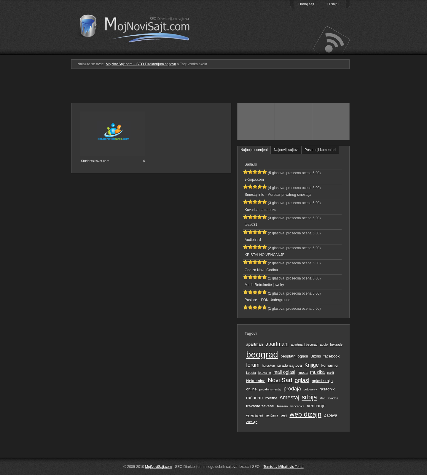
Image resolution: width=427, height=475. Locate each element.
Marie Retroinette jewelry (264, 285)
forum (252, 365)
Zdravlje (251, 422)
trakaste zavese (260, 406)
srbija (309, 397)
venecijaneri (254, 415)
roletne (271, 398)
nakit (330, 372)
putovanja (310, 389)
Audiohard (253, 240)
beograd (262, 354)
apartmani (277, 344)
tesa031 (251, 225)
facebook (332, 356)
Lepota (251, 372)
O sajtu (333, 4)
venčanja (271, 415)
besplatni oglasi (294, 356)
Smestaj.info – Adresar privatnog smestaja (278, 195)
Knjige (311, 365)
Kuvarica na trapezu (260, 210)
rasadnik (327, 389)
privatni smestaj (270, 389)
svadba (333, 398)
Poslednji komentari (320, 150)
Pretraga (293, 50)
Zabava (330, 415)
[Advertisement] (213, 88)
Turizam (282, 406)
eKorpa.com (254, 179)
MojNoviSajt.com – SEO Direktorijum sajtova (138, 26)
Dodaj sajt (306, 4)
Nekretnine (255, 381)
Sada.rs (251, 164)
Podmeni (256, 50)
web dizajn (305, 414)
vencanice (297, 406)
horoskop (268, 365)
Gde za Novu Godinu (261, 270)
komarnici (329, 365)
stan (323, 398)
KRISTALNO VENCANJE (264, 255)
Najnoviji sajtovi (286, 150)
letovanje (264, 372)
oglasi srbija (322, 381)
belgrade (336, 344)
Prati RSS (331, 39)
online (251, 389)
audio (324, 344)
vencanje (316, 405)
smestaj (289, 397)
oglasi (302, 380)
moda (303, 372)
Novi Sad (280, 380)
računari (254, 397)
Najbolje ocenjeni (253, 150)
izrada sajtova (289, 365)
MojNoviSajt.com (158, 467)
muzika (317, 372)
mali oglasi (284, 372)
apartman (254, 344)
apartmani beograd (304, 344)
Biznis (315, 356)
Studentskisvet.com (95, 161)
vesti (284, 415)
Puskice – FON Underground (267, 300)
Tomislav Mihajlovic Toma (284, 467)
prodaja (292, 389)
